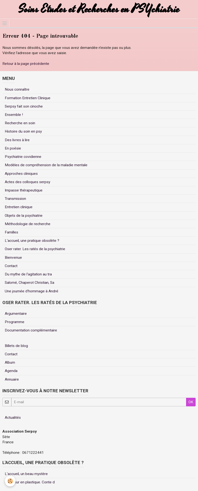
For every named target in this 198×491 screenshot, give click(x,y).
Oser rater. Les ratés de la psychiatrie (35, 249)
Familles (11, 232)
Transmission (15, 198)
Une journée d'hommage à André (31, 291)
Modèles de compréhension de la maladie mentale (46, 165)
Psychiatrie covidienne (23, 157)
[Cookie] (10, 481)
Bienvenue (13, 257)
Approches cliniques (21, 173)
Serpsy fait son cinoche (24, 106)
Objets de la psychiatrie (24, 215)
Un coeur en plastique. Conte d (30, 482)
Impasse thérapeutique (24, 190)
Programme (14, 322)
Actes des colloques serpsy (27, 182)
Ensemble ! (14, 115)
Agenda (11, 371)
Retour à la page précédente (25, 64)
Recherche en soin (20, 123)
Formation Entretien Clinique (27, 98)
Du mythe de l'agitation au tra (28, 274)
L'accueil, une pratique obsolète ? (32, 240)
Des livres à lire (17, 140)
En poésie (13, 148)
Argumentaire (16, 313)
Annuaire (12, 379)
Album (10, 362)
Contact (11, 266)
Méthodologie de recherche (27, 224)
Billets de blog (16, 346)
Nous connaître (17, 89)
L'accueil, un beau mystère (26, 474)
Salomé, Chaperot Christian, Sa (29, 282)
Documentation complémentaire (31, 330)
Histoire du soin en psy (23, 131)
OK (190, 402)
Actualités (13, 417)
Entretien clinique (18, 207)
